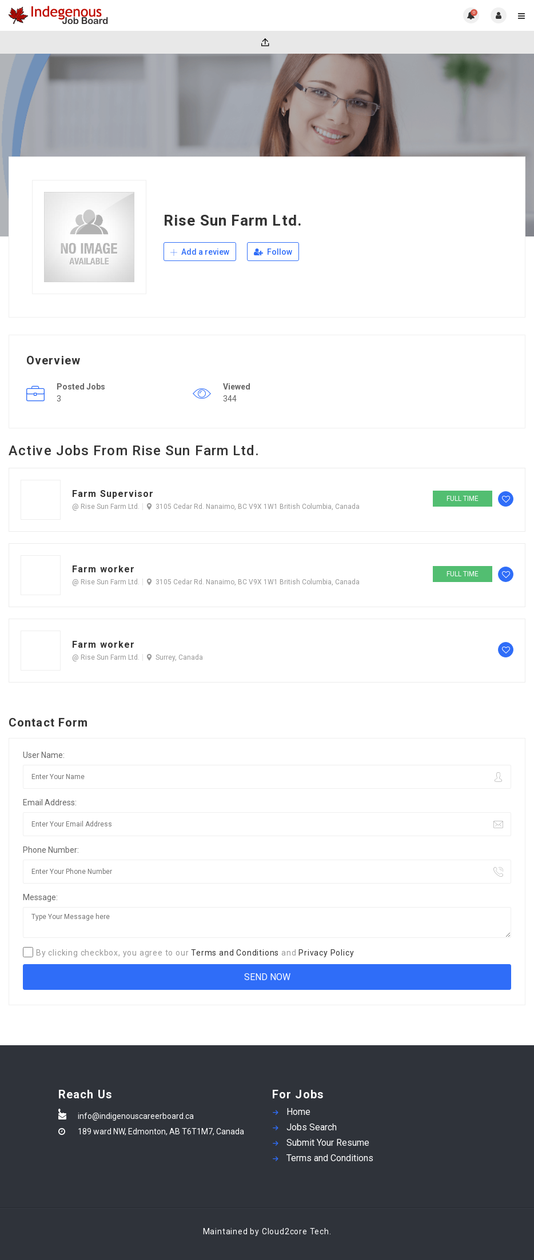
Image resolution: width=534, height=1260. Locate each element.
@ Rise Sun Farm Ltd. (106, 506)
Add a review (199, 251)
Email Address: (50, 802)
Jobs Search (311, 1127)
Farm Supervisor (113, 493)
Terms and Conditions (235, 952)
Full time (463, 499)
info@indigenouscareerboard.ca (136, 1116)
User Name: (44, 755)
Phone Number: (51, 849)
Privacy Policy (326, 952)
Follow (273, 251)
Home (298, 1111)
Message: (40, 897)
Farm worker (103, 569)
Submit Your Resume (327, 1142)
